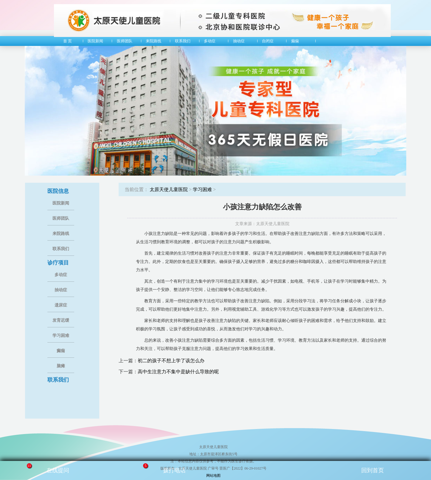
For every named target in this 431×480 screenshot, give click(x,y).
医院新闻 (60, 203)
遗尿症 (61, 305)
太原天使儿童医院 (169, 189)
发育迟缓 (60, 320)
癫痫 (61, 351)
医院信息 (58, 191)
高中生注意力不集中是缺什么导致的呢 (178, 371)
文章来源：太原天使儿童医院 (262, 224)
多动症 (61, 274)
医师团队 (60, 218)
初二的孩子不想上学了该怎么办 (171, 360)
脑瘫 (61, 366)
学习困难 (60, 335)
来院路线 (60, 233)
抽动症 (61, 290)
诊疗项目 (58, 263)
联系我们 (60, 249)
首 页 (66, 41)
